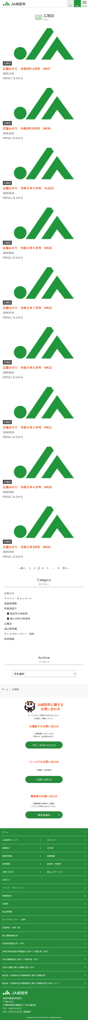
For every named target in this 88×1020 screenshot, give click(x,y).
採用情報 (9, 639)
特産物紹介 (10, 608)
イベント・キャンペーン (18, 598)
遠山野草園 (10, 628)
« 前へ (22, 568)
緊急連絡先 (44, 815)
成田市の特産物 (19, 613)
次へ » (65, 568)
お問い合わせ (44, 779)
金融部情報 (10, 603)
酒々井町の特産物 (20, 618)
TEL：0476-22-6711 (44, 745)
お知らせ (9, 593)
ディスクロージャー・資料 (19, 633)
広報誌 (8, 623)
